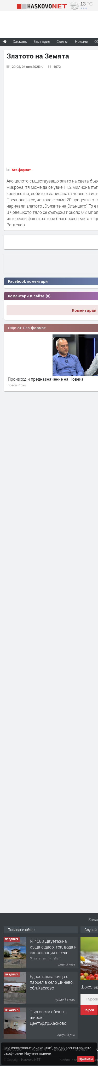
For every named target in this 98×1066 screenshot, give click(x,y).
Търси (89, 1010)
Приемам (86, 1059)
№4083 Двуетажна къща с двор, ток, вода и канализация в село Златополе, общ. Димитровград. (53, 952)
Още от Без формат (27, 328)
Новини (81, 41)
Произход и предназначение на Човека (46, 379)
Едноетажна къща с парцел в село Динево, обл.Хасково (51, 982)
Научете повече (37, 1053)
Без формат (21, 169)
